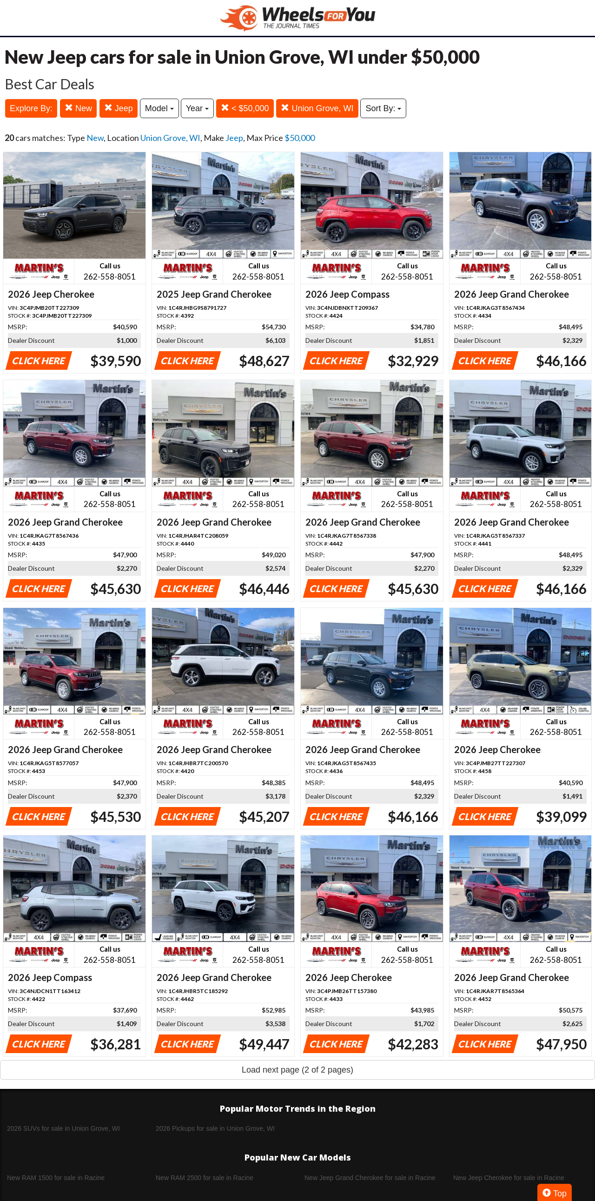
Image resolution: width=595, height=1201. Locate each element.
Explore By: (31, 108)
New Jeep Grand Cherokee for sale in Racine (370, 1177)
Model (159, 108)
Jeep (118, 108)
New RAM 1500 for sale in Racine (56, 1177)
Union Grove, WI (317, 108)
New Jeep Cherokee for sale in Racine (508, 1177)
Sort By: (383, 108)
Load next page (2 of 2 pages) (297, 1069)
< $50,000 (245, 108)
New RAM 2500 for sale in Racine (204, 1177)
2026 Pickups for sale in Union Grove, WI (215, 1128)
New (78, 108)
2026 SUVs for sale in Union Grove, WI (63, 1128)
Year (197, 108)
